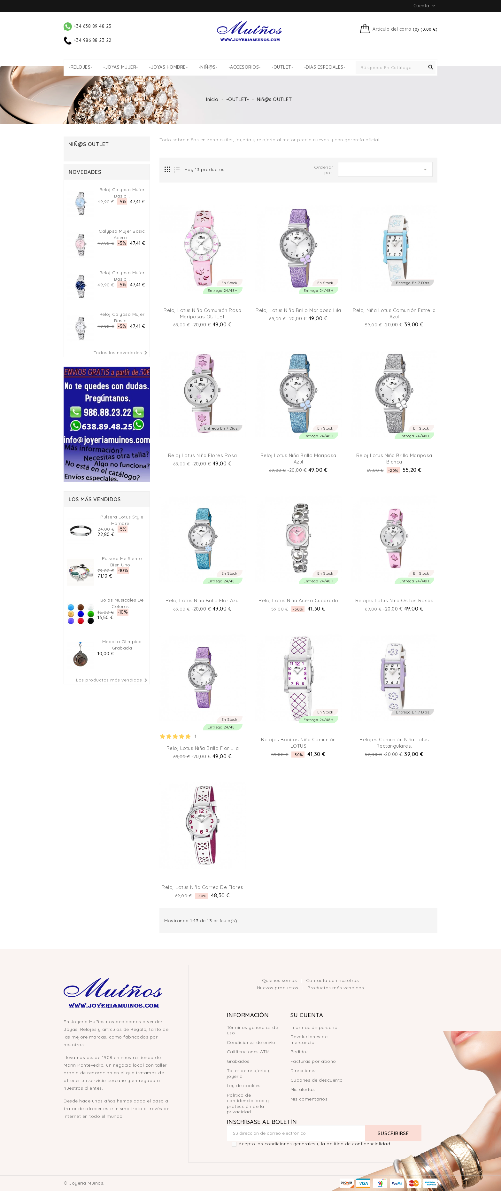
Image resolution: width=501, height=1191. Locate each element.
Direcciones (303, 1070)
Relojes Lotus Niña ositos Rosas (394, 600)
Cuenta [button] (425, 6)
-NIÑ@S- (208, 67)
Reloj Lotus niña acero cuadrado (298, 600)
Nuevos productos (278, 988)
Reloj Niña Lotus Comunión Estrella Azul (394, 313)
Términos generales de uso (252, 1030)
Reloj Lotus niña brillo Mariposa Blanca (394, 458)
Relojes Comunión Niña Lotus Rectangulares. (394, 742)
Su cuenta (306, 1015)
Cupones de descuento (316, 1080)
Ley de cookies (244, 1085)
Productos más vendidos (335, 988)
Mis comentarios (309, 1099)
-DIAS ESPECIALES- (324, 67)
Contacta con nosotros (332, 980)
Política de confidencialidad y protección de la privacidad (248, 1103)
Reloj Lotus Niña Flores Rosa (202, 455)
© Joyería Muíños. (84, 1183)
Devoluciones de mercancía (309, 1039)
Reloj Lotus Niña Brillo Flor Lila (202, 748)
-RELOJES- (80, 67)
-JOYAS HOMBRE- (168, 67)
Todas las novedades (122, 353)
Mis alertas (302, 1089)
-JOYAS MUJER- (120, 67)
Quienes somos (280, 980)
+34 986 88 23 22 (88, 40)
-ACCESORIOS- (244, 67)
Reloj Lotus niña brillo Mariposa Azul (298, 458)
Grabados (238, 1061)
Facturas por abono (313, 1061)
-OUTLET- (282, 67)
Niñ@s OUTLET (88, 144)
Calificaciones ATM (248, 1052)
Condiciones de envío (251, 1042)
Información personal (314, 1027)
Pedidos (299, 1052)
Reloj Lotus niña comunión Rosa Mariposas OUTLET (202, 313)
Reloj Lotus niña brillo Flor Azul (203, 600)
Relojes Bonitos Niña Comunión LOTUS (298, 742)
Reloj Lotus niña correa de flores (202, 887)
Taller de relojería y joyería (249, 1073)
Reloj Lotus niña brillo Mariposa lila (298, 310)
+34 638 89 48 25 (88, 26)
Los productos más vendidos (113, 680)
